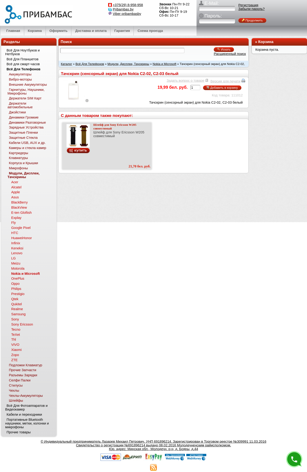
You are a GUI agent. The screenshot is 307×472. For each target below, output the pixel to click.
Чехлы (14, 390)
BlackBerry (19, 202)
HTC (14, 233)
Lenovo (16, 253)
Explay (16, 218)
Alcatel (16, 187)
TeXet (15, 334)
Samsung (18, 314)
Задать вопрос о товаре (185, 80)
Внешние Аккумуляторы (28, 84)
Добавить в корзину (222, 87)
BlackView (19, 207)
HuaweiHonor (21, 238)
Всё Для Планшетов (22, 59)
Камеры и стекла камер (27, 148)
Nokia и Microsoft (164, 64)
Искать (223, 49)
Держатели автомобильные (20, 105)
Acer (14, 182)
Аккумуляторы (20, 74)
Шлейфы (16, 400)
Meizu (15, 263)
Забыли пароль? (251, 9)
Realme (17, 309)
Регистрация (248, 5)
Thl (13, 339)
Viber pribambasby (127, 14)
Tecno (15, 329)
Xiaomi (16, 350)
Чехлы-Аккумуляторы (26, 395)
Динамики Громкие (24, 117)
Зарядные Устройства (26, 127)
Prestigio (17, 294)
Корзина (265, 42)
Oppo (15, 283)
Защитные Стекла (23, 137)
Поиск (66, 42)
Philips (16, 289)
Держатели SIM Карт (25, 98)
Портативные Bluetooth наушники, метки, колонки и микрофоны (27, 423)
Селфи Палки (19, 380)
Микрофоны (18, 168)
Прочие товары (19, 432)
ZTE (14, 360)
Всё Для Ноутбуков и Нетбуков (22, 52)
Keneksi (17, 248)
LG (13, 258)
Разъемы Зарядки (23, 375)
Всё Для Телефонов (89, 64)
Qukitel (16, 304)
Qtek (14, 299)
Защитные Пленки (23, 132)
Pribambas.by (123, 9)
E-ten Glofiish (21, 212)
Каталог (66, 64)
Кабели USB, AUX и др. (27, 143)
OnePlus (17, 278)
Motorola (17, 268)
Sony (15, 319)
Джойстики (17, 112)
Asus (15, 197)
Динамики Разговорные (27, 122)
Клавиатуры (18, 158)
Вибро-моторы (20, 79)
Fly (13, 222)
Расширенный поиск (230, 54)
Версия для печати (225, 81)
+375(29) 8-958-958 (128, 5)
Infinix (15, 243)
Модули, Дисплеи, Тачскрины (128, 64)
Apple (15, 192)
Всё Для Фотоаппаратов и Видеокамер (26, 407)
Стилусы (16, 385)
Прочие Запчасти (22, 370)
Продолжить (252, 20)
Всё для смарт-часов (23, 64)
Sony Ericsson (22, 324)
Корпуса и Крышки (23, 163)
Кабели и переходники (24, 414)
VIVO (15, 344)
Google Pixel (20, 228)
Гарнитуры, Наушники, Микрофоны (25, 91)
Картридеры (18, 153)
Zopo (15, 355)
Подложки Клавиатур (25, 365)
